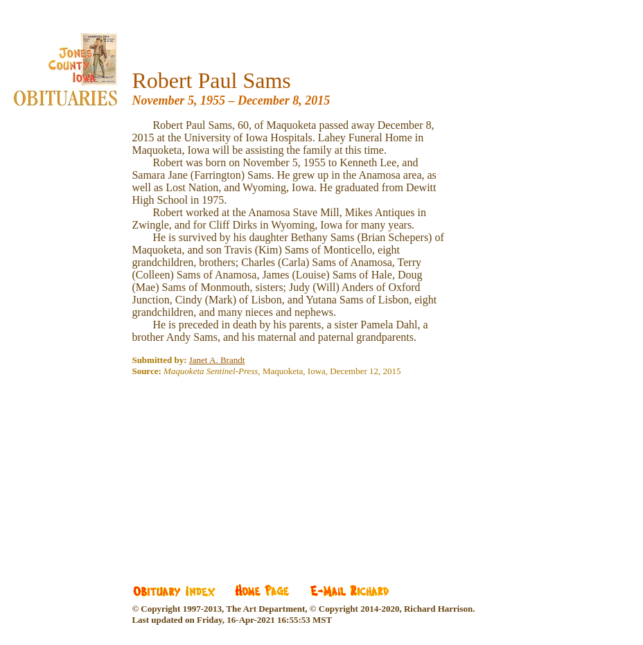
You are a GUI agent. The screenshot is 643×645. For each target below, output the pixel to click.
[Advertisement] (236, 470)
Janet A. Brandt (217, 360)
